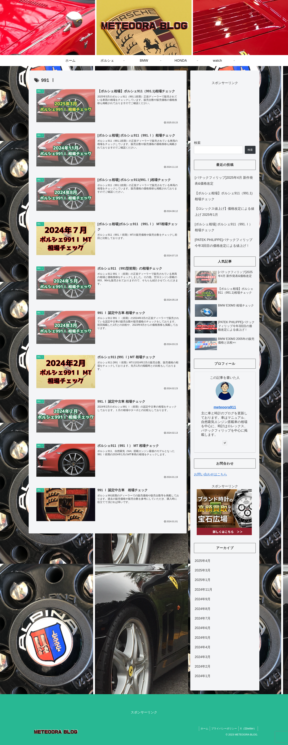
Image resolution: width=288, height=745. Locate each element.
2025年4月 (202, 561)
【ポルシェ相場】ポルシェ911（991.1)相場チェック (224, 196)
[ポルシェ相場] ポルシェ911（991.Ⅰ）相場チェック (223, 227)
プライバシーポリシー (223, 728)
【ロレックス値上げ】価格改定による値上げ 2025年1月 (224, 211)
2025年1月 (202, 580)
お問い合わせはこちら (210, 474)
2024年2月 (202, 666)
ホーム (202, 728)
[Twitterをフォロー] (225, 443)
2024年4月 (202, 647)
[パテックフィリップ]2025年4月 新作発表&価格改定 (224, 180)
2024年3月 (202, 657)
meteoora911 (225, 407)
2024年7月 (202, 618)
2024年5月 (202, 637)
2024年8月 (202, 609)
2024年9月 (202, 599)
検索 (197, 143)
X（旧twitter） (248, 728)
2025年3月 (202, 570)
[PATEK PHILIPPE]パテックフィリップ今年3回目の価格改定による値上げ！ (223, 243)
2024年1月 (202, 676)
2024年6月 (202, 628)
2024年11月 (203, 589)
